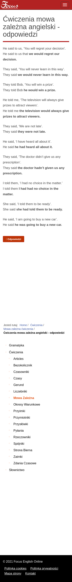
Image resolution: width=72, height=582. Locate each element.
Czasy (17, 378)
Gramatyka (16, 345)
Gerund (18, 385)
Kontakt (30, 573)
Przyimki (19, 411)
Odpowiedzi (13, 239)
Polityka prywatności (44, 568)
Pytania (18, 430)
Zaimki (17, 456)
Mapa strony (12, 573)
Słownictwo (16, 470)
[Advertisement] (36, 283)
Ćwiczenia (16, 352)
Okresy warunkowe (26, 404)
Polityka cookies (15, 568)
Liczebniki (20, 391)
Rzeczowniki (22, 437)
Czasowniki (21, 371)
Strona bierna (22, 450)
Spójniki (18, 443)
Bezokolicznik (22, 365)
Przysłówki (20, 424)
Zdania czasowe (24, 463)
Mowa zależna (23, 398)
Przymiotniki (21, 417)
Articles (18, 358)
